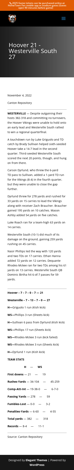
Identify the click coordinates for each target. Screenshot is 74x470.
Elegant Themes (36, 460)
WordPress (37, 465)
